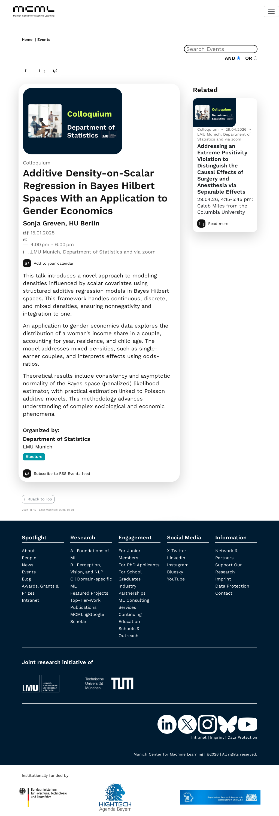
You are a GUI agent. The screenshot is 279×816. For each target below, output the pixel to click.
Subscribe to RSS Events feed (56, 473)
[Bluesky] (228, 724)
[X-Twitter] (188, 724)
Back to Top (38, 499)
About (28, 550)
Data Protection (232, 586)
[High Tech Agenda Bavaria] (43, 795)
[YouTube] (247, 724)
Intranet (30, 600)
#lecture (34, 456)
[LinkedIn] (167, 724)
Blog (26, 579)
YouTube (176, 579)
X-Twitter (176, 550)
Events (43, 39)
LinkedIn (176, 557)
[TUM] (109, 680)
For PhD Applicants (139, 564)
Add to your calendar (48, 263)
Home (27, 39)
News (27, 564)
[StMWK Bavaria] (220, 795)
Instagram (178, 564)
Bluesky (175, 571)
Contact (223, 593)
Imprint (223, 579)
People (29, 557)
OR (249, 58)
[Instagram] (208, 724)
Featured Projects (89, 593)
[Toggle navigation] (271, 11)
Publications (83, 607)
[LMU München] (49, 680)
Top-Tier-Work (85, 600)
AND (232, 58)
